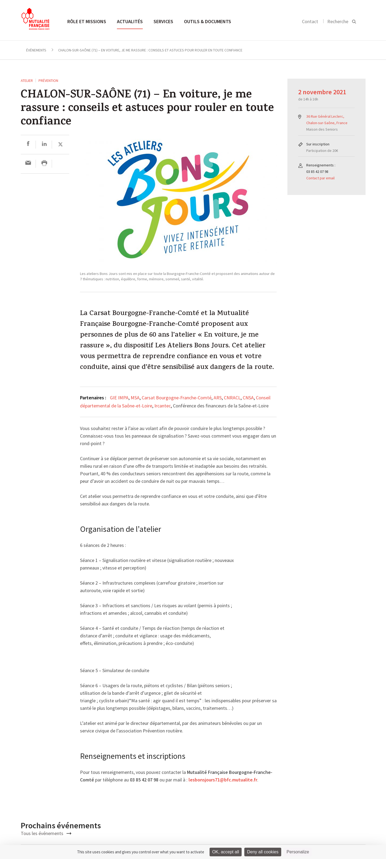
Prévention (48, 80)
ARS (218, 397)
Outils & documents (207, 21)
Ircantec (162, 406)
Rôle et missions (86, 21)
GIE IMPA (119, 397)
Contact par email (320, 178)
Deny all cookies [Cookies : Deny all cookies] (263, 852)
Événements (36, 50)
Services (163, 21)
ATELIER (27, 80)
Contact (310, 21)
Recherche (337, 21)
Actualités (130, 21)
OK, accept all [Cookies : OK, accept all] (225, 852)
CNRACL (232, 397)
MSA (135, 397)
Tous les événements (46, 833)
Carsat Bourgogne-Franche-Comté (176, 397)
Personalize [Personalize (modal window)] (298, 852)
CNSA (248, 397)
